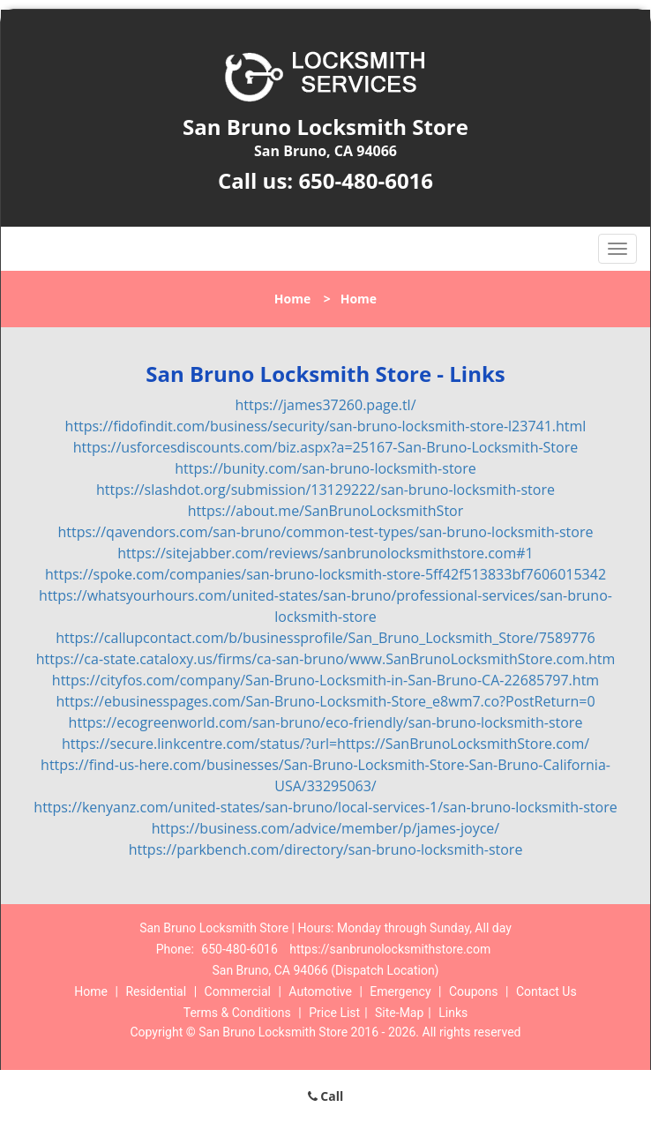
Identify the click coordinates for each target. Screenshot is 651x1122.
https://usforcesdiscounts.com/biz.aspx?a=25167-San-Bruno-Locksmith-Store (325, 447)
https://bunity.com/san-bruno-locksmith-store (325, 468)
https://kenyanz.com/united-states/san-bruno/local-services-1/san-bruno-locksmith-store (325, 807)
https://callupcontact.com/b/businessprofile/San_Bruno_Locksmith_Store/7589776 (325, 637)
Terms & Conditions (237, 1013)
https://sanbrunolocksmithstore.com (389, 949)
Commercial (238, 991)
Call (326, 1096)
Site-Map (399, 1013)
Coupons (473, 991)
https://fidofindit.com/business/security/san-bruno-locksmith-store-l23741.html (326, 426)
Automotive (320, 991)
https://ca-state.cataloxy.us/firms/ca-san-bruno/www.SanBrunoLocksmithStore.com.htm (325, 659)
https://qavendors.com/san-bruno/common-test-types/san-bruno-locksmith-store (326, 532)
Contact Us (546, 991)
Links (453, 1013)
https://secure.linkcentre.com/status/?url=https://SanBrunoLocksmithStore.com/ (325, 743)
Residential (155, 991)
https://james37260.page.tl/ (325, 405)
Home (292, 298)
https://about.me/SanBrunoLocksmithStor (326, 510)
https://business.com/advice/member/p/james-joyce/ (325, 828)
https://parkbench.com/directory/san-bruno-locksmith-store (326, 849)
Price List (334, 1013)
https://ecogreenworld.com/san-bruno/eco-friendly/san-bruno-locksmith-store (326, 722)
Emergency (400, 991)
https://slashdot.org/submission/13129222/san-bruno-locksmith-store (325, 489)
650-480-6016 (365, 180)
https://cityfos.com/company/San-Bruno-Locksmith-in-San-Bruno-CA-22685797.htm (325, 680)
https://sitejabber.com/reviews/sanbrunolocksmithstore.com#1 (325, 553)
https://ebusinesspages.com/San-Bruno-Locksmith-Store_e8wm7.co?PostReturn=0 (325, 701)
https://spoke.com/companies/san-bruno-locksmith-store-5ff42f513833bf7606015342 (325, 574)
